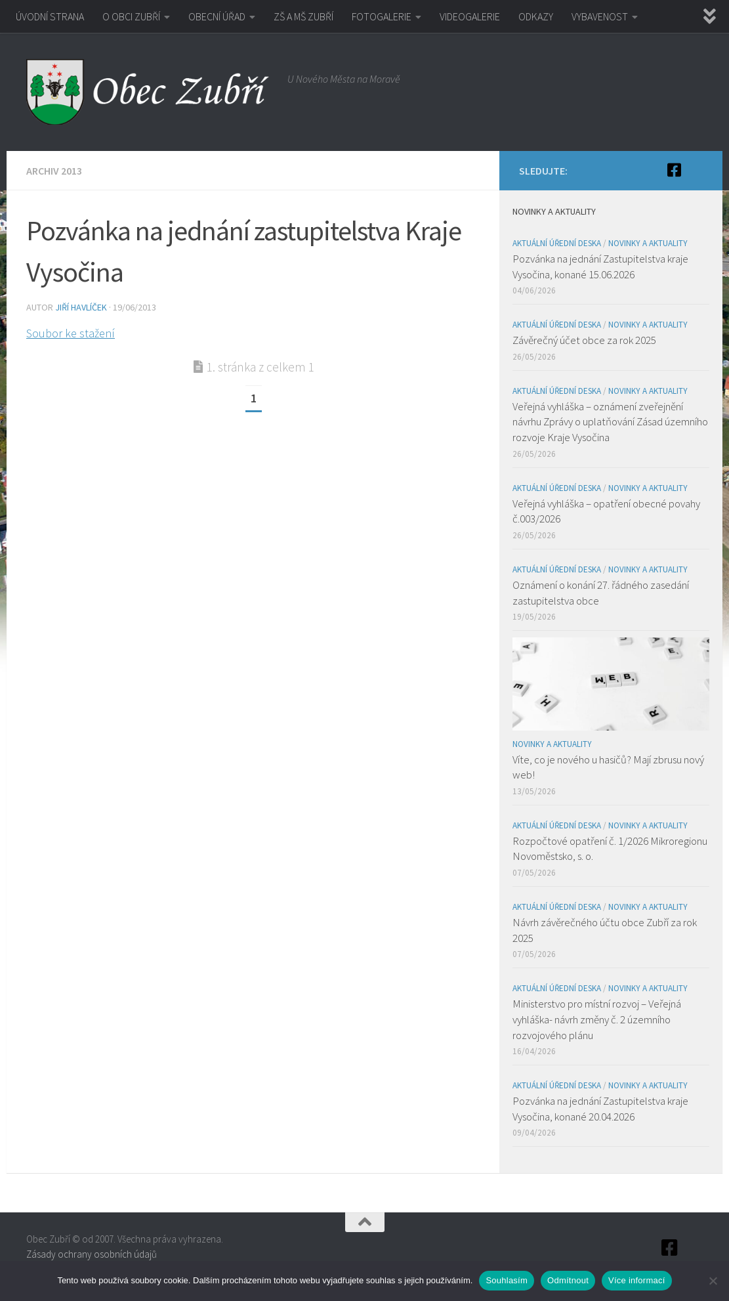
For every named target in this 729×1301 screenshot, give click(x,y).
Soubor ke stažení (70, 333)
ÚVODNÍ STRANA (50, 16)
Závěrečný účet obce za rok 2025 (584, 340)
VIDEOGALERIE (470, 16)
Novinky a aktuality (648, 243)
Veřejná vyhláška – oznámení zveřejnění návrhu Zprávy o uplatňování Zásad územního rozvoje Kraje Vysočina (610, 421)
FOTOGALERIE (381, 16)
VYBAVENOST (600, 16)
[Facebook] (674, 170)
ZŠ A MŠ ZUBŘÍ (303, 16)
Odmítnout (568, 1280)
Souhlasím (507, 1280)
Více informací (636, 1280)
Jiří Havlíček (81, 307)
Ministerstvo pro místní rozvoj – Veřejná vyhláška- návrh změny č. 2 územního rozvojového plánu (596, 1019)
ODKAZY (535, 16)
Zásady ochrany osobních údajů (91, 1254)
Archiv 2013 (54, 170)
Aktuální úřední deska (556, 243)
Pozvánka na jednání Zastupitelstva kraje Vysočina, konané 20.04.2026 (600, 1109)
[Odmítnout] (712, 1280)
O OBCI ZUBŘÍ (131, 16)
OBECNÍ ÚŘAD (216, 16)
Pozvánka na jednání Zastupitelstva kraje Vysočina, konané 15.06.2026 (600, 266)
